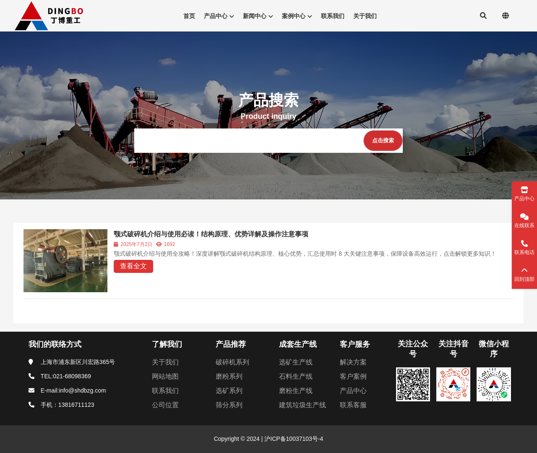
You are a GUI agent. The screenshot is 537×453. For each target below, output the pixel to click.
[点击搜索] (383, 140)
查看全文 (133, 266)
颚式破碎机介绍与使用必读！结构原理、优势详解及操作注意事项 (211, 234)
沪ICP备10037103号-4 (293, 438)
